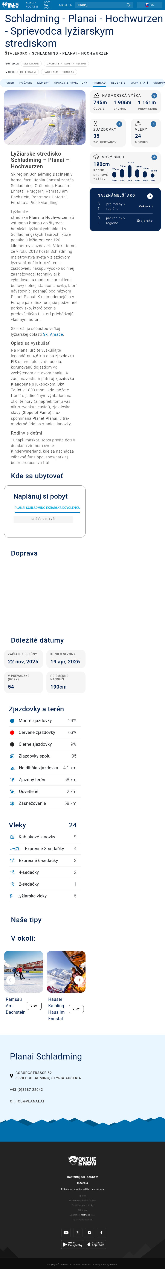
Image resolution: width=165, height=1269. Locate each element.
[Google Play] (72, 1244)
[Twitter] (77, 1232)
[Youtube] (66, 1232)
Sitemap (82, 1210)
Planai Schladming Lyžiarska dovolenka (47, 508)
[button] (44, 594)
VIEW (34, 1005)
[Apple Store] (96, 1244)
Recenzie (118, 82)
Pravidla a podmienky (82, 1205)
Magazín (65, 5)
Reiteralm (28, 72)
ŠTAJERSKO (16, 53)
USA (92, 1215)
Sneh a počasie (32, 5)
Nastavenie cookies (82, 1219)
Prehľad (99, 82)
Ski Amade (31, 63)
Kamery (43, 82)
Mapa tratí (139, 82)
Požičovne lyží (43, 519)
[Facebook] (101, 1232)
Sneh (10, 82)
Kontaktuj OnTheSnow (82, 1177)
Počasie (26, 82)
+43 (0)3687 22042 (26, 1090)
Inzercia (82, 1183)
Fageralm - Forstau (59, 72)
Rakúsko (146, 206)
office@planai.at (27, 1101)
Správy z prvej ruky (70, 82)
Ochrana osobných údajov (82, 1200)
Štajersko (145, 221)
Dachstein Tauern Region (66, 63)
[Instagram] (89, 1232)
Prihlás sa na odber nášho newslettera (82, 1189)
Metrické (85, 1215)
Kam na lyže (47, 5)
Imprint (82, 1196)
